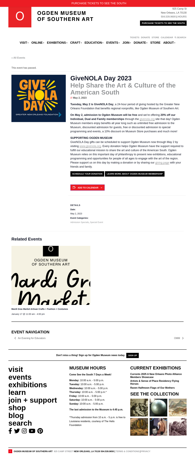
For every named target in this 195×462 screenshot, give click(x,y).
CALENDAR (167, 37)
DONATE (145, 37)
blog (16, 415)
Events (113, 42)
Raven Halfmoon (152, 387)
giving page (162, 162)
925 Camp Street (63, 451)
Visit (24, 42)
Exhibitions (57, 42)
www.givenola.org (90, 146)
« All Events (18, 57)
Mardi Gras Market (39, 309)
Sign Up (132, 355)
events (20, 377)
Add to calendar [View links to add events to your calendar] (88, 187)
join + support (32, 400)
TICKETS (134, 37)
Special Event (96, 222)
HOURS (182, 16)
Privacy (145, 451)
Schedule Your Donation (87, 174)
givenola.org (147, 119)
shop (17, 408)
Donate (140, 42)
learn (17, 392)
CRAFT (76, 42)
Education (94, 42)
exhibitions (27, 385)
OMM (177, 338)
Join (126, 42)
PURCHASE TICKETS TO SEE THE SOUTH (163, 23)
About (169, 42)
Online (37, 42)
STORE (155, 37)
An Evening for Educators (31, 338)
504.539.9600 (168, 16)
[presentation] (50, 275)
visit (15, 369)
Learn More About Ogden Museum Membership (135, 174)
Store (155, 42)
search (20, 423)
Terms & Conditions (127, 451)
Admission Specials (79, 222)
